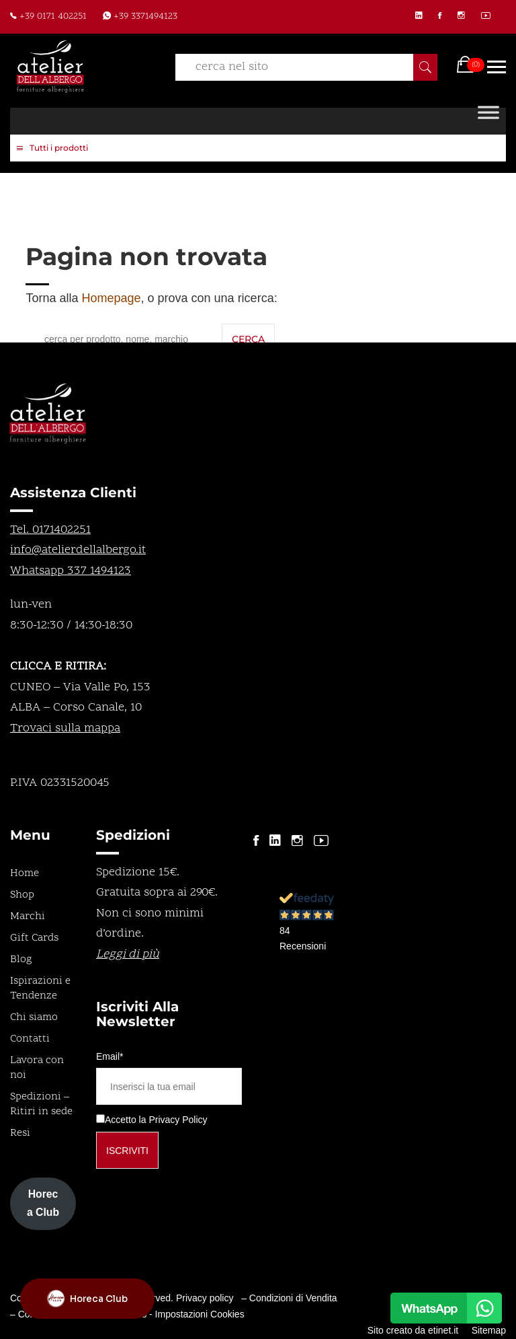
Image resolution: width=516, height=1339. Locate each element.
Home (24, 873)
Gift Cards (34, 938)
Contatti (30, 1039)
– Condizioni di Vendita (289, 1298)
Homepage (110, 298)
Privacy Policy (177, 1119)
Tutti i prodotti (52, 148)
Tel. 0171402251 (50, 529)
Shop (22, 895)
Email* (109, 1056)
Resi (20, 1133)
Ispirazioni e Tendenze (40, 988)
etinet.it (443, 1330)
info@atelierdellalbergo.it (78, 550)
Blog (21, 959)
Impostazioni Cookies (200, 1314)
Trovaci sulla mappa (65, 728)
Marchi (27, 916)
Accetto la (121, 1119)
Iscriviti (127, 1150)
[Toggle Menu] (488, 121)
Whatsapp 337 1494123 (70, 571)
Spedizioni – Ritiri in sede (41, 1104)
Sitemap (489, 1330)
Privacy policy (205, 1298)
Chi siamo (34, 1017)
